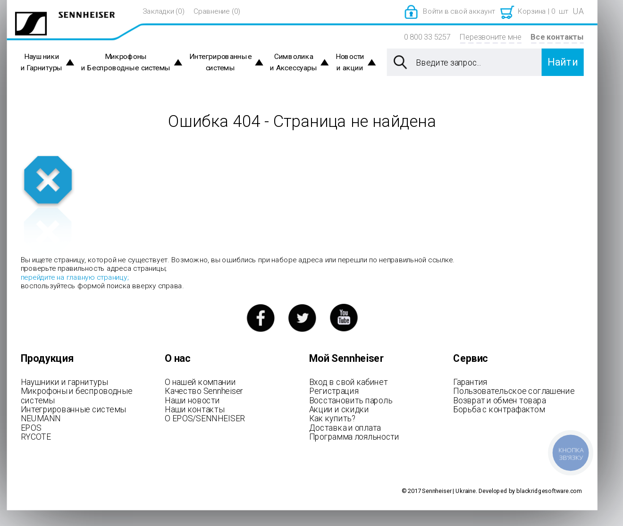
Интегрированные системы (220, 62)
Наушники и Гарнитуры (42, 62)
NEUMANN (41, 418)
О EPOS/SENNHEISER (205, 418)
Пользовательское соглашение (513, 391)
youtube (344, 318)
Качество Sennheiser (204, 391)
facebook (260, 318)
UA (578, 11)
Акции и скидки (339, 409)
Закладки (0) (164, 11)
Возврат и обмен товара (499, 400)
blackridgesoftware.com (549, 490)
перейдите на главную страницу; (75, 277)
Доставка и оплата (345, 427)
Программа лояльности (354, 437)
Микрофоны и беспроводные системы (77, 395)
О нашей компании (200, 381)
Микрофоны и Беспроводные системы (126, 62)
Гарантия (470, 381)
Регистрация (334, 391)
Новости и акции (350, 62)
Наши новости (192, 400)
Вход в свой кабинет (348, 381)
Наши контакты (194, 409)
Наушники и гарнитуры (64, 381)
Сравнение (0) (217, 11)
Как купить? (332, 418)
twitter (302, 318)
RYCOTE (36, 437)
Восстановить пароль (351, 400)
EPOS (31, 427)
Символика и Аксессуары (293, 62)
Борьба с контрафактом (499, 409)
